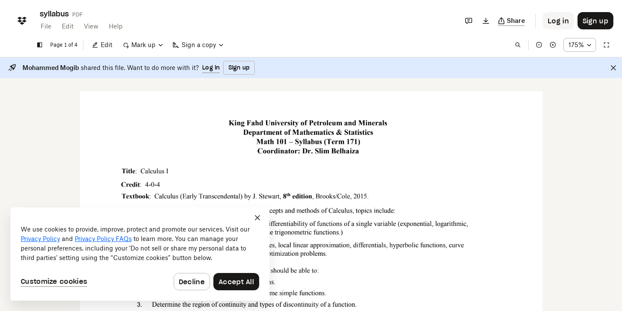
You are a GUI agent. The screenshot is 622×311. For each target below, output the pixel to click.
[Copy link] (512, 21)
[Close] (613, 68)
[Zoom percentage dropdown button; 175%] (579, 45)
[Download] (486, 20)
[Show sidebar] (40, 45)
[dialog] (140, 254)
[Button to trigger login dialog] (558, 20)
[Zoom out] (539, 45)
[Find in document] (518, 45)
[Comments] (468, 20)
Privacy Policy (40, 238)
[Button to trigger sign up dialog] (595, 20)
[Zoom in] (553, 45)
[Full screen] (606, 45)
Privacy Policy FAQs (103, 238)
